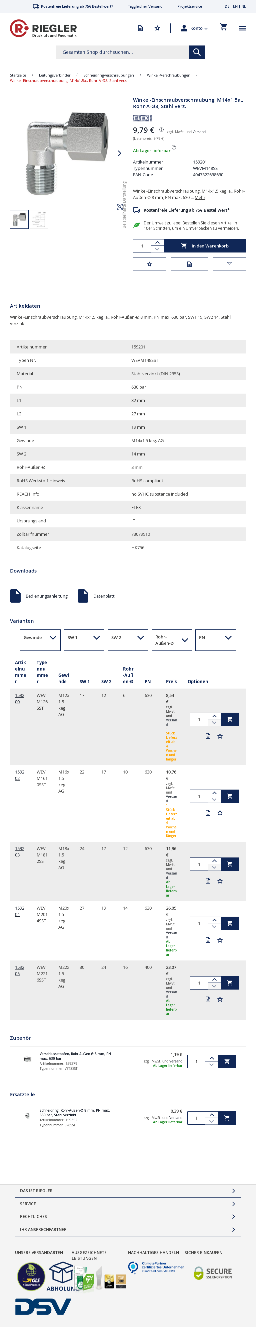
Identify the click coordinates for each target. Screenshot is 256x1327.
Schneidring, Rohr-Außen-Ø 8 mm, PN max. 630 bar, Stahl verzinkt (75, 1113)
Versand (199, 132)
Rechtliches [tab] (33, 1216)
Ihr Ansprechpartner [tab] (43, 1229)
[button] (199, 28)
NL (243, 6)
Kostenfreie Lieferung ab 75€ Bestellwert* (187, 210)
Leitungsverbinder (54, 75)
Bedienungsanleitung (47, 596)
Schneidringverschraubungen (109, 75)
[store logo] (43, 28)
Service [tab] (28, 1204)
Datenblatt (104, 596)
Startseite (18, 75)
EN (235, 6)
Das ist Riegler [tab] (36, 1191)
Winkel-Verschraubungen (168, 75)
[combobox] (130, 52)
